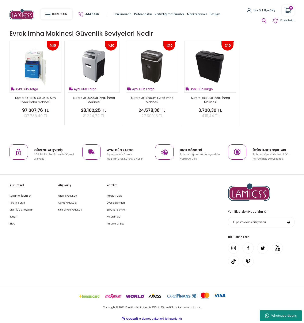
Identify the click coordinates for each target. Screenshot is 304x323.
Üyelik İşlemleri (116, 202)
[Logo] (22, 14)
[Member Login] (249, 10)
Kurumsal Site (115, 223)
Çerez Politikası (67, 202)
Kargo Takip (114, 195)
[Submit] (288, 222)
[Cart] (288, 10)
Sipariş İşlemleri (116, 209)
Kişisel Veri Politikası (70, 209)
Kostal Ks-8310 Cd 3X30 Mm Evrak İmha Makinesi (35, 100)
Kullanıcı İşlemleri (20, 195)
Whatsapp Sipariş (281, 315)
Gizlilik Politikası (67, 195)
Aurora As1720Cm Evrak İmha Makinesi (152, 100)
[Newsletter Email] (261, 222)
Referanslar (114, 216)
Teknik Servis (18, 202)
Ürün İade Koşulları (21, 209)
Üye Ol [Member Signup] (257, 10)
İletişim (14, 216)
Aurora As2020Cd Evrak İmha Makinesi (94, 100)
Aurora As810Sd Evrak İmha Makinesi (210, 100)
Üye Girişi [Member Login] (270, 10)
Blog (12, 223)
